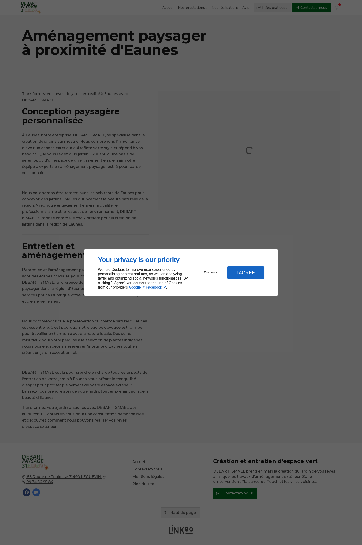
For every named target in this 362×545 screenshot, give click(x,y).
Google (135, 287)
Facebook (154, 287)
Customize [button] (210, 272)
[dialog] (181, 272)
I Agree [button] (245, 272)
